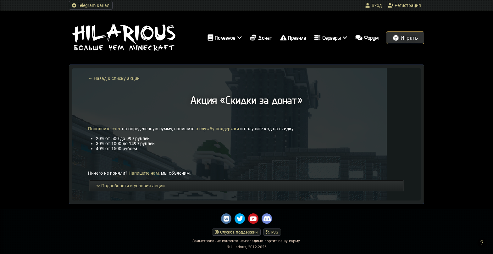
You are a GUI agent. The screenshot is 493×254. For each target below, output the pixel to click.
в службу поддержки (217, 128)
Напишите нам (144, 173)
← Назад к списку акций (114, 78)
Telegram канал (90, 5)
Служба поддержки (236, 232)
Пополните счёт (104, 128)
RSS (272, 232)
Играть (405, 38)
